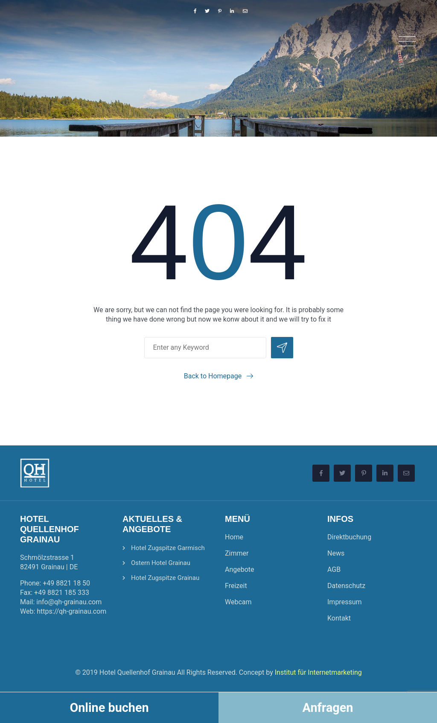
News (335, 553)
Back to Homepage (213, 376)
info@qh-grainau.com (69, 602)
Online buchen (109, 707)
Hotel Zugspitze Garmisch (168, 548)
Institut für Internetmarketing (318, 672)
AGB (334, 569)
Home (234, 537)
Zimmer (236, 553)
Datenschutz (346, 586)
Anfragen (328, 707)
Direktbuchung (349, 537)
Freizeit (236, 586)
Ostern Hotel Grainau (160, 563)
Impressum (344, 602)
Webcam (238, 602)
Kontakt (339, 618)
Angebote (239, 569)
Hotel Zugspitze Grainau (165, 578)
